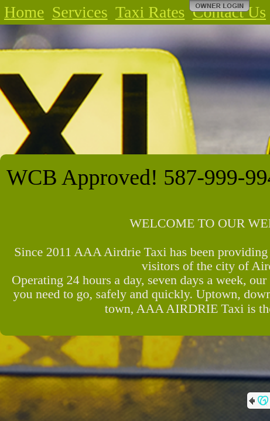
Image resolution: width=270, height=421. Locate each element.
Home (24, 12)
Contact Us (229, 12)
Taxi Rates (150, 12)
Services (80, 12)
